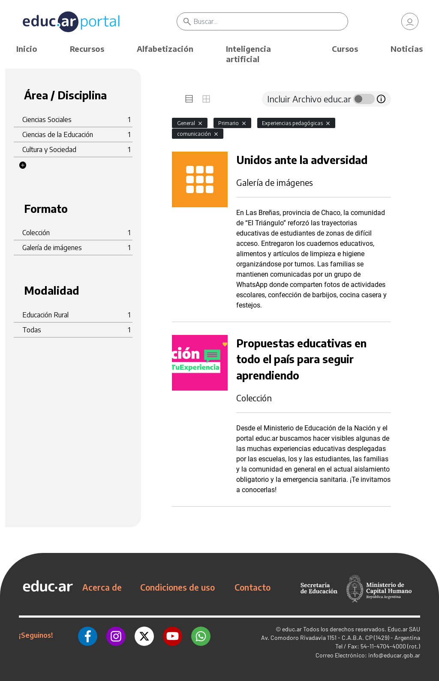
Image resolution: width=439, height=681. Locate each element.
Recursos (87, 49)
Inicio (26, 49)
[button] (23, 165)
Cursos (345, 49)
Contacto (253, 587)
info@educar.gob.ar (394, 655)
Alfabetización (165, 49)
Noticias (407, 49)
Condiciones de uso (177, 587)
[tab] (189, 99)
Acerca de (102, 587)
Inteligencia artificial (248, 54)
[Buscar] (270, 21)
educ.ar (292, 629)
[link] (409, 21)
